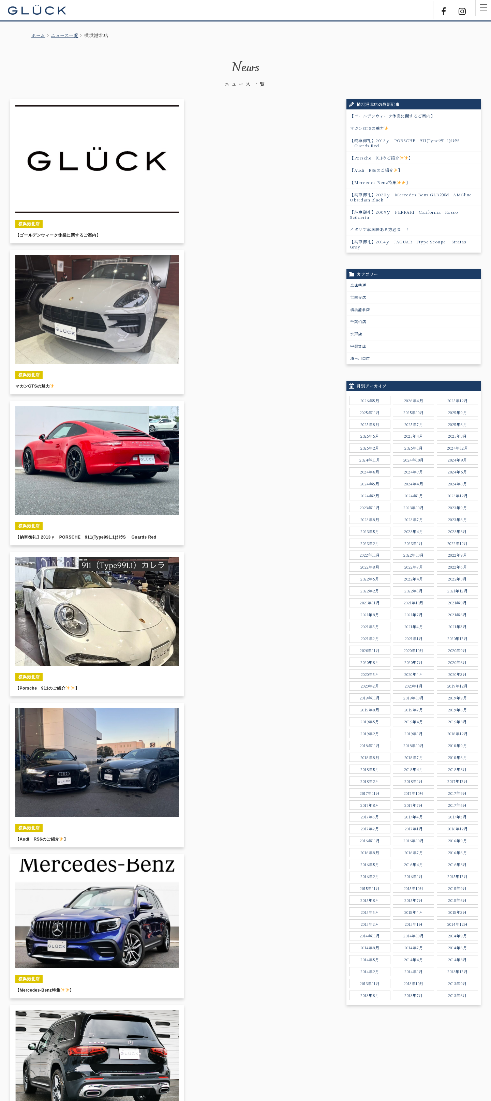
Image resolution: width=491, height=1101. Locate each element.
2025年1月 (413, 448)
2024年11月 (369, 460)
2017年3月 (457, 816)
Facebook (439, 10)
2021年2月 (370, 638)
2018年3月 (457, 769)
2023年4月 (413, 531)
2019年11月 (370, 697)
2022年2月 (369, 590)
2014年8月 (370, 947)
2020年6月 (457, 662)
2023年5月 (369, 531)
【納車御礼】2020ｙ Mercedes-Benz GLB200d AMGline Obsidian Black (413, 197)
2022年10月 (413, 555)
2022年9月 (457, 555)
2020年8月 (369, 662)
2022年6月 (457, 567)
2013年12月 (457, 971)
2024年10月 (413, 460)
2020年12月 (457, 638)
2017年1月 (414, 828)
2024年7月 (413, 471)
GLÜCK (41, 10)
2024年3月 (457, 483)
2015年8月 (369, 900)
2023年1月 (413, 543)
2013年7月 (413, 995)
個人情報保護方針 (358, 1055)
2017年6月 (457, 805)
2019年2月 (369, 733)
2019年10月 (413, 697)
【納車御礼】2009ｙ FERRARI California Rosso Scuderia (404, 214)
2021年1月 (414, 638)
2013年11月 (370, 983)
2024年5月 (370, 483)
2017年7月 (413, 805)
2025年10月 (413, 412)
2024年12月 (457, 448)
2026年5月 (370, 400)
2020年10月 (413, 650)
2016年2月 (369, 876)
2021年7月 (413, 614)
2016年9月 (457, 840)
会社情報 (264, 1055)
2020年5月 (370, 674)
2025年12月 (457, 400)
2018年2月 (369, 781)
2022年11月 (370, 555)
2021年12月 (457, 590)
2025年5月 (369, 436)
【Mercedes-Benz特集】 (380, 182)
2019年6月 (457, 709)
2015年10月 (413, 888)
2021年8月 (369, 614)
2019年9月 (457, 697)
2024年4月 (413, 483)
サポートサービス (199, 1055)
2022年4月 (413, 579)
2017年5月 (370, 816)
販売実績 (135, 1055)
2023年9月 (457, 507)
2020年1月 (414, 686)
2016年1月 (413, 876)
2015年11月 (370, 888)
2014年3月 (457, 959)
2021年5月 (370, 626)
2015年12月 (457, 876)
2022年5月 (369, 579)
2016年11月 (370, 840)
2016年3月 (457, 864)
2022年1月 (413, 590)
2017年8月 (369, 805)
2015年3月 (457, 912)
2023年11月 (370, 507)
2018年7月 (413, 757)
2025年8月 (370, 424)
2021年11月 (370, 602)
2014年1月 (413, 971)
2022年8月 (370, 567)
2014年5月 (369, 959)
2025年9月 (457, 412)
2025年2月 (369, 448)
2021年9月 (457, 602)
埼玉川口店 (360, 358)
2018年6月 (457, 757)
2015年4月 (413, 912)
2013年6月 (457, 995)
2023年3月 (457, 531)
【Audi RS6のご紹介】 (376, 170)
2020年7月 (413, 662)
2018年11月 (370, 745)
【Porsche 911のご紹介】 (381, 158)
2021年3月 (457, 626)
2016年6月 (457, 852)
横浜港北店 (360, 309)
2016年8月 (370, 852)
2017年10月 (413, 793)
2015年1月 (414, 924)
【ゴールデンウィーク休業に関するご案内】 (392, 116)
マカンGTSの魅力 (369, 128)
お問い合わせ (321, 1055)
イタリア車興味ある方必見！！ (380, 229)
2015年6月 (457, 900)
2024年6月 (457, 471)
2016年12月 (457, 828)
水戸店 (356, 333)
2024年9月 (457, 460)
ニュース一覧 (66, 35)
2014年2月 (369, 971)
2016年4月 (413, 864)
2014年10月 (413, 935)
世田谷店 (358, 297)
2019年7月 (413, 709)
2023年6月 (457, 519)
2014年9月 (457, 935)
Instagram (460, 10)
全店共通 (358, 285)
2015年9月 (457, 888)
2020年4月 (413, 674)
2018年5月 (369, 769)
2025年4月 (413, 436)
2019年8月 (370, 709)
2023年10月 (413, 507)
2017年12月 (457, 781)
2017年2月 (370, 828)
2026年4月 (413, 400)
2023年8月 (370, 519)
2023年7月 (413, 519)
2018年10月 (413, 745)
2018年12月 (457, 733)
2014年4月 (413, 959)
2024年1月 (413, 495)
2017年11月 (370, 793)
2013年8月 (369, 995)
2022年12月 (457, 543)
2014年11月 (370, 935)
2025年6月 (457, 424)
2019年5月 (369, 721)
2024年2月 (370, 495)
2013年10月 (413, 983)
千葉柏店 (358, 321)
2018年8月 (370, 757)
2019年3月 (457, 721)
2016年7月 (413, 852)
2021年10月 (413, 602)
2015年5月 (370, 912)
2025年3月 (457, 436)
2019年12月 (457, 686)
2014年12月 (457, 924)
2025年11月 (370, 412)
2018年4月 (413, 769)
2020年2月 (370, 686)
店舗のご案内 (236, 1055)
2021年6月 (457, 614)
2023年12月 (457, 495)
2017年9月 (457, 793)
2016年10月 (413, 840)
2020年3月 (457, 674)
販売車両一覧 (107, 1055)
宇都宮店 (358, 346)
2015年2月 (370, 924)
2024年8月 (370, 471)
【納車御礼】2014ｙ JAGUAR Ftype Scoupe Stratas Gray (408, 244)
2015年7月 (413, 900)
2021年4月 (413, 626)
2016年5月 (369, 864)
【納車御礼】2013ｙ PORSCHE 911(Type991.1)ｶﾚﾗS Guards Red (405, 142)
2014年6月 (457, 947)
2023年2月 (369, 543)
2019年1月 (413, 733)
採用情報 (291, 1055)
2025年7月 (413, 424)
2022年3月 (457, 579)
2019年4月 (413, 721)
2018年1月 (413, 781)
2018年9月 (457, 745)
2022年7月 (413, 567)
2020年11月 (370, 650)
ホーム (38, 35)
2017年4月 (413, 816)
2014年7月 (413, 947)
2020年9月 (457, 650)
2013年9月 (457, 983)
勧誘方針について (399, 1055)
